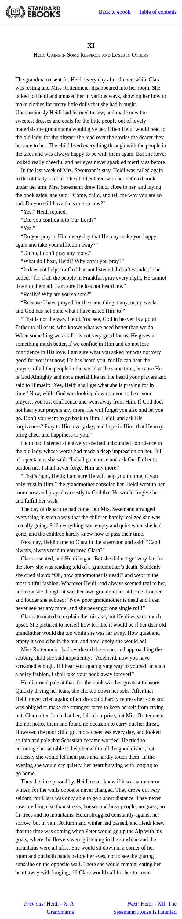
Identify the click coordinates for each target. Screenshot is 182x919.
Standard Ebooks (32, 12)
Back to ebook (114, 12)
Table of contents (158, 12)
